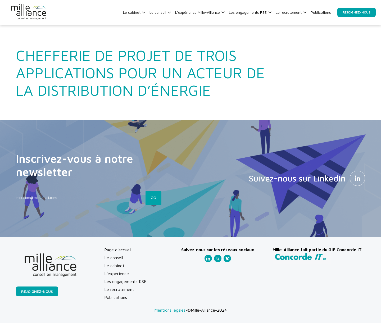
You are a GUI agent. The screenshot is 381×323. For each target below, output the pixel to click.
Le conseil (160, 12)
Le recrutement (291, 12)
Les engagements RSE (250, 12)
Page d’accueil (117, 249)
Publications (321, 12)
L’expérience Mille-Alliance (200, 12)
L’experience (116, 273)
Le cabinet (134, 12)
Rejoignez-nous (356, 12)
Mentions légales (169, 310)
